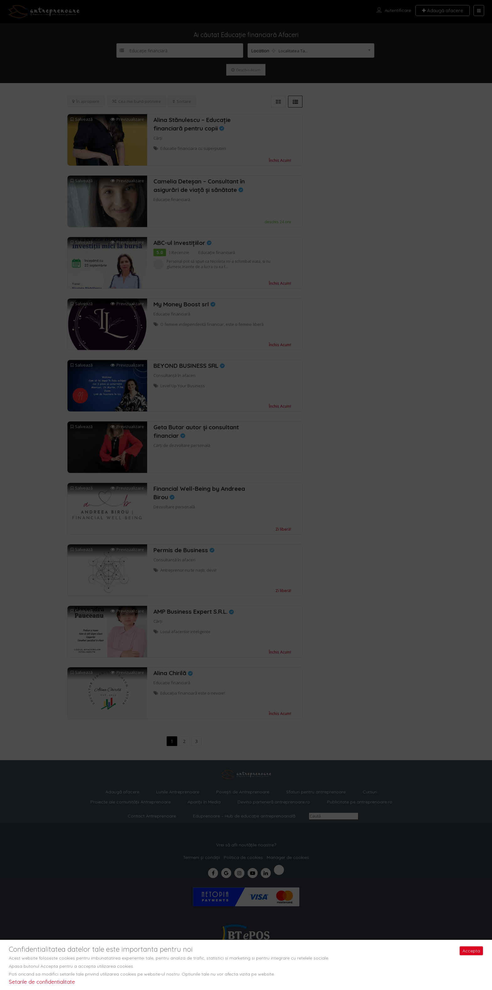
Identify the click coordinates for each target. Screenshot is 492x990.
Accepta (471, 951)
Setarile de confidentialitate (42, 981)
